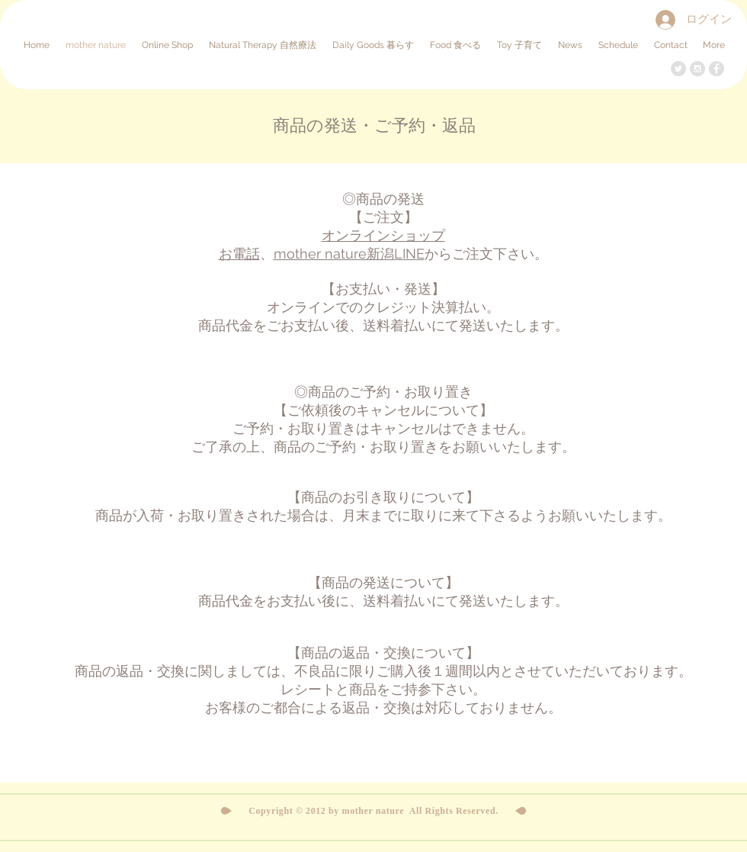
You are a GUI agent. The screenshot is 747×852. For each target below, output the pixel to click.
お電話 (239, 254)
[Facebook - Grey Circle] (716, 68)
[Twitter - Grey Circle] (678, 68)
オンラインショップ (383, 235)
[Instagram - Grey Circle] (697, 68)
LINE (409, 254)
